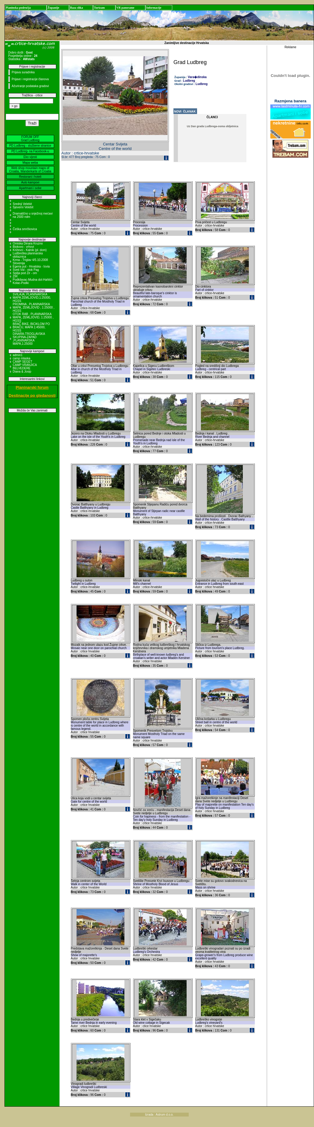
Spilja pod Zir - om (25, 273)
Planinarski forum (32, 387)
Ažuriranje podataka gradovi (30, 86)
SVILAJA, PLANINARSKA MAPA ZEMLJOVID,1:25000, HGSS (32, 298)
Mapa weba (30, 162)
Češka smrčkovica (25, 229)
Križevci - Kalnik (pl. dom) (30, 250)
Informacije (153, 7)
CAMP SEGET (22, 361)
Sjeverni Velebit (23, 207)
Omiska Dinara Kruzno (28, 243)
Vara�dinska (197, 77)
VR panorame (125, 7)
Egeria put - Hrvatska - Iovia (31, 266)
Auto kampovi (30, 182)
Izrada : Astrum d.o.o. (159, 1114)
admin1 (18, 355)
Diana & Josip (22, 371)
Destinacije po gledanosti (32, 395)
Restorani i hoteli (30, 176)
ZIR (15, 276)
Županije (53, 7)
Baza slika (76, 7)
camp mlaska (22, 358)
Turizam (99, 7)
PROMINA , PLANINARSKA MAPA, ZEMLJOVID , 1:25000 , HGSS (33, 307)
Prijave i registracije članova (30, 79)
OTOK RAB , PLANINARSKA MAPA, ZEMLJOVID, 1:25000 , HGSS (33, 317)
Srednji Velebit (22, 204)
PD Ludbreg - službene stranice (30, 145)
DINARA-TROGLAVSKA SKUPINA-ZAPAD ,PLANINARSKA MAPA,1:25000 (29, 338)
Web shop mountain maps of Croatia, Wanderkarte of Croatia (30, 169)
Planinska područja (18, 7)
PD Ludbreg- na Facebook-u (30, 151)
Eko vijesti (30, 157)
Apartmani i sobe (30, 188)
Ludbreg (189, 80)
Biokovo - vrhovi (23, 246)
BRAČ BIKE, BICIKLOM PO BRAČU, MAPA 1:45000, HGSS (31, 327)
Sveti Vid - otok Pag (26, 269)
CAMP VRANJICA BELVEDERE (25, 366)
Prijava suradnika (23, 72)
